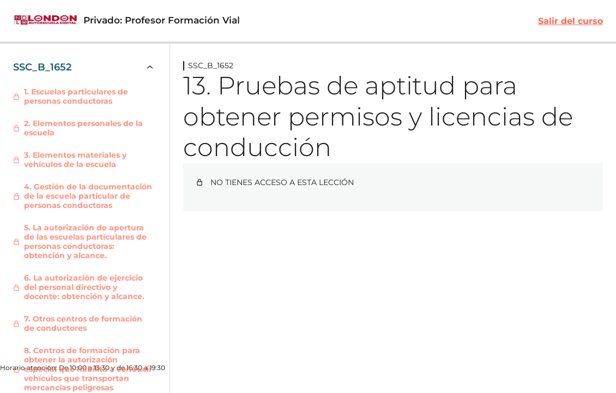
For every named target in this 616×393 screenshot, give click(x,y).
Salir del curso (570, 21)
